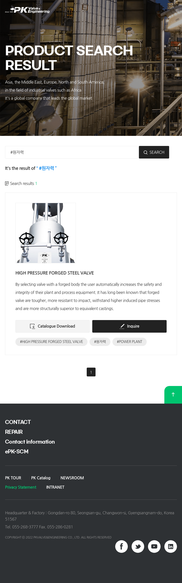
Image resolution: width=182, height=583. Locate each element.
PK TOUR (13, 478)
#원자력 (100, 341)
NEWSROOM (72, 478)
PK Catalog (40, 478)
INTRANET (55, 487)
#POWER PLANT (129, 341)
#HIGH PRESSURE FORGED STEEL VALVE (51, 341)
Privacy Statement (20, 487)
